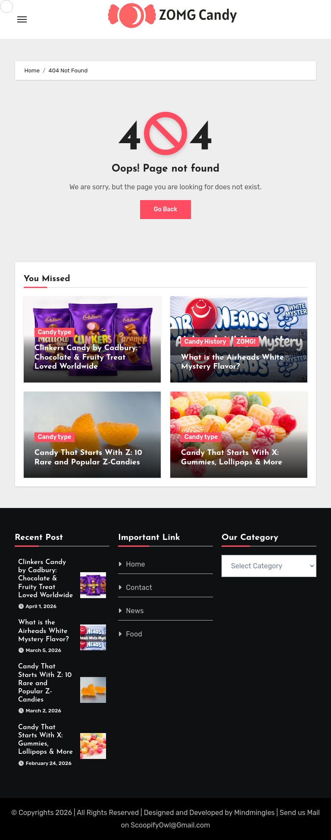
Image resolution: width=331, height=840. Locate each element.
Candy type (54, 332)
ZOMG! (246, 341)
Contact (139, 587)
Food (134, 634)
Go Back (166, 209)
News (135, 611)
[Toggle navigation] (22, 19)
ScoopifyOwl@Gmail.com (170, 825)
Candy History (205, 341)
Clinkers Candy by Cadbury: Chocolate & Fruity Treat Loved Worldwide (85, 357)
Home (135, 564)
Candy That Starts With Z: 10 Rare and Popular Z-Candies (45, 684)
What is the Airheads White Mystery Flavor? (43, 631)
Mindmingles (254, 813)
